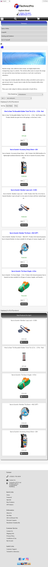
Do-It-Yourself (5, 40)
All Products (10, 505)
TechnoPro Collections (13, 551)
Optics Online (5, 28)
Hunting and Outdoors (7, 36)
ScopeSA (3, 32)
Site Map (9, 515)
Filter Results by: (12, 94)
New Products (10, 502)
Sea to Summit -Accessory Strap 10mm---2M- (24, 149)
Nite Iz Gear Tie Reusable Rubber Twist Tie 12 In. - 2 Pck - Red (24, 111)
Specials (9, 500)
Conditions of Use (11, 538)
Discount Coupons (11, 520)
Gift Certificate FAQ (12, 518)
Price (16, 106)
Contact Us (12, 480)
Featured (9, 497)
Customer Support (12, 549)
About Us (9, 513)
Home (8, 495)
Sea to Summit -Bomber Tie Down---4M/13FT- (24, 233)
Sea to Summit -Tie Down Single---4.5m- (23, 271)
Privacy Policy (10, 536)
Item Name (9, 106)
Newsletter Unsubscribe (13, 523)
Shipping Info (10, 533)
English (3, 1)
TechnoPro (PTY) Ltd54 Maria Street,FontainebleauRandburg (15, 484)
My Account (10, 541)
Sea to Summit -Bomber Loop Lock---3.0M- (24, 190)
